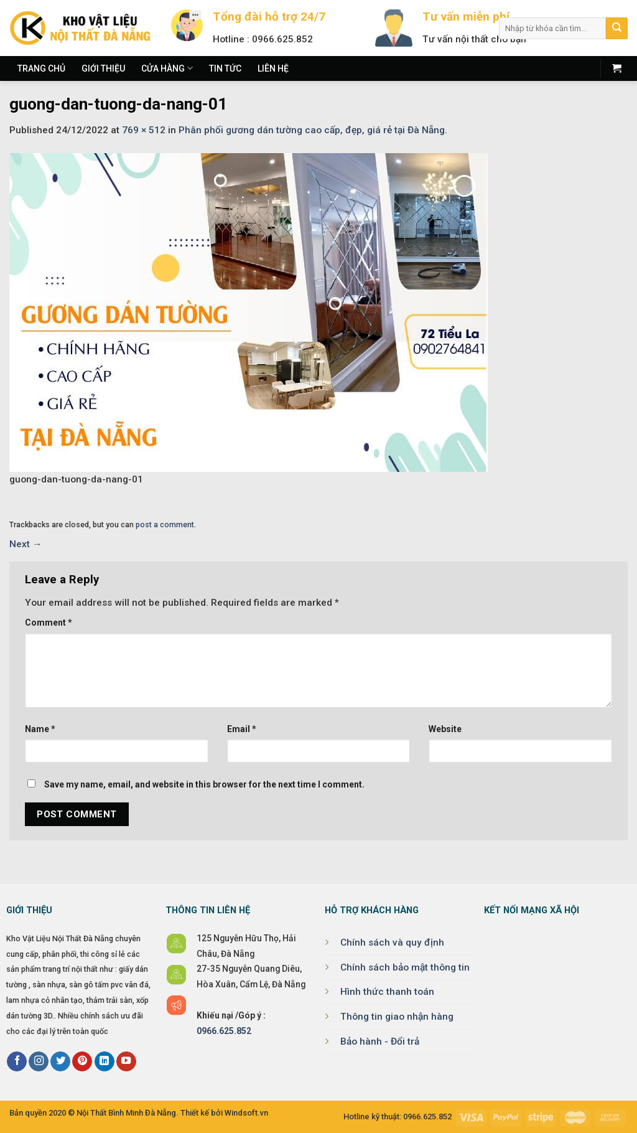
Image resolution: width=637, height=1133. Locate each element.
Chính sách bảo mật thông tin (405, 967)
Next (25, 544)
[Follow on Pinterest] (82, 1061)
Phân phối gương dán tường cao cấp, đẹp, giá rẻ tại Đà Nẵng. (313, 130)
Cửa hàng (167, 68)
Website (445, 729)
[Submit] (617, 28)
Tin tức (225, 68)
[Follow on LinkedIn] (104, 1061)
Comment (48, 623)
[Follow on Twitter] (60, 1061)
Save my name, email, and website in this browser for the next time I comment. (204, 784)
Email (241, 729)
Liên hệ (273, 68)
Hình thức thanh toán (387, 991)
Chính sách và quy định (392, 942)
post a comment (165, 524)
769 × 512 (143, 130)
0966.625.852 (224, 1031)
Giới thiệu (103, 68)
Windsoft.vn (246, 1112)
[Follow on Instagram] (39, 1061)
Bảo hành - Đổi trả (379, 1041)
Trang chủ (41, 68)
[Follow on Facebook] (17, 1061)
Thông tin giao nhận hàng (396, 1016)
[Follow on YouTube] (126, 1061)
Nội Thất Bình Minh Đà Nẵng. (128, 1112)
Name (40, 729)
